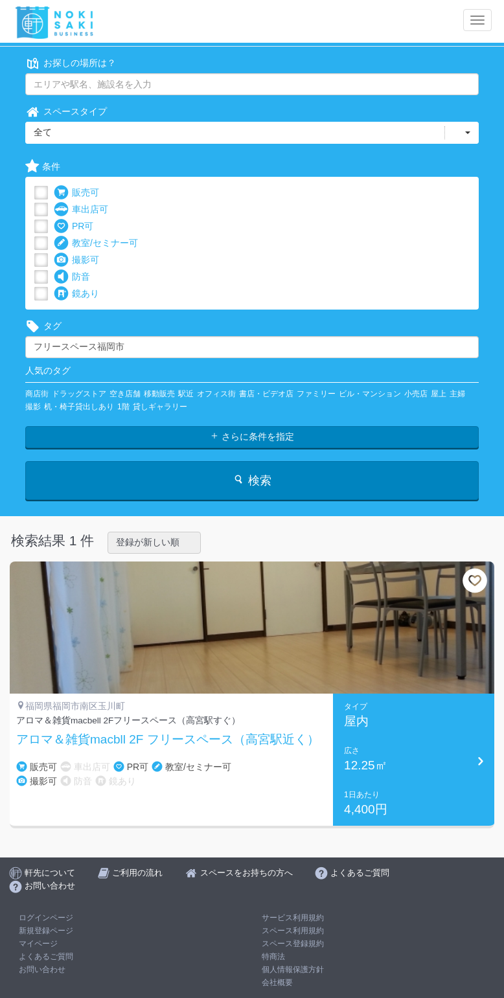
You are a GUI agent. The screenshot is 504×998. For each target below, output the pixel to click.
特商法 (273, 956)
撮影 (33, 406)
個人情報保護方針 (293, 969)
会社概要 (277, 982)
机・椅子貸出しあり (79, 406)
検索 (252, 480)
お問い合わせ (42, 969)
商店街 (37, 393)
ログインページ (46, 917)
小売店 (416, 393)
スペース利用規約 (293, 930)
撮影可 (76, 260)
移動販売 (159, 393)
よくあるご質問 (46, 956)
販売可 (76, 192)
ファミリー (316, 393)
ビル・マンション (370, 393)
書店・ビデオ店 (266, 393)
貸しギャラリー (160, 406)
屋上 (438, 393)
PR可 (73, 226)
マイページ (38, 943)
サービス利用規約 (293, 917)
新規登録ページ (46, 930)
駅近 (186, 393)
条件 (42, 166)
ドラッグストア (79, 393)
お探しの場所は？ (70, 63)
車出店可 (81, 209)
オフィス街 (216, 393)
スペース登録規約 (293, 943)
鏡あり (76, 294)
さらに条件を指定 (252, 436)
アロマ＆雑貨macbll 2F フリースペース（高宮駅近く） (167, 739)
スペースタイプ (66, 111)
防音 (72, 277)
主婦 (457, 393)
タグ (43, 326)
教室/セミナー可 (96, 243)
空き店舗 (125, 393)
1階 (123, 406)
